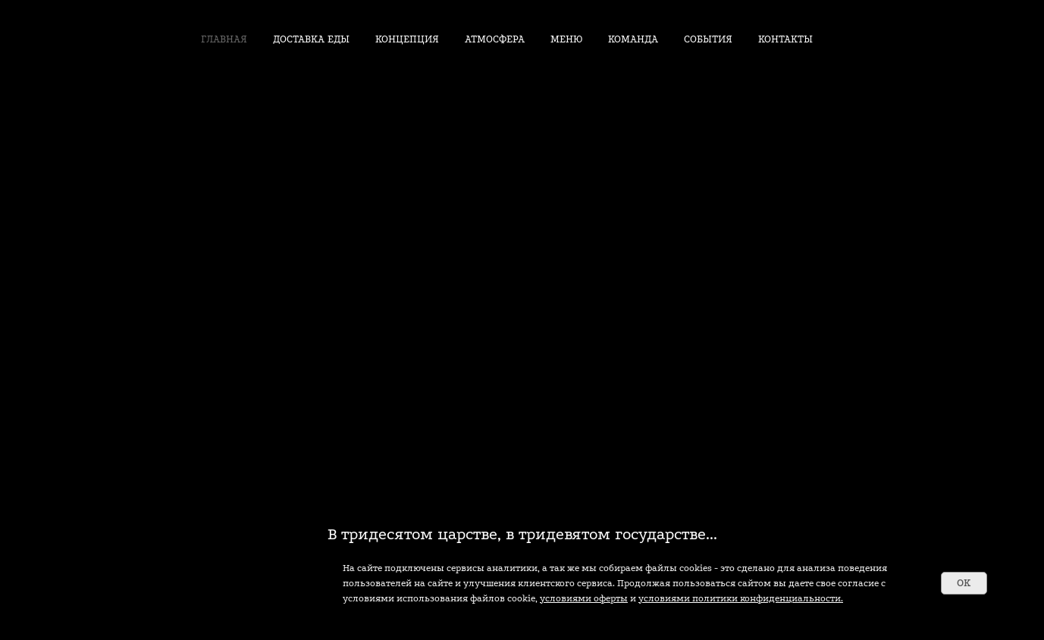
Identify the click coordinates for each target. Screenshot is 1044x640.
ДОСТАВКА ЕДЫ (311, 39)
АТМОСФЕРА (495, 39)
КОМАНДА (633, 39)
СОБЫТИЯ (708, 39)
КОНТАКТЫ (785, 39)
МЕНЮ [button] (566, 39)
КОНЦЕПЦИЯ (407, 39)
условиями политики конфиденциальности (739, 598)
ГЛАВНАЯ (224, 39)
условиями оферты (584, 598)
